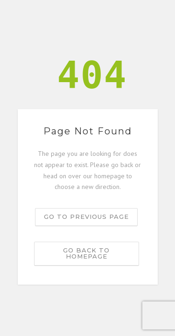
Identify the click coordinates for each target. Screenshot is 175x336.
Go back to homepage (86, 253)
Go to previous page (86, 216)
